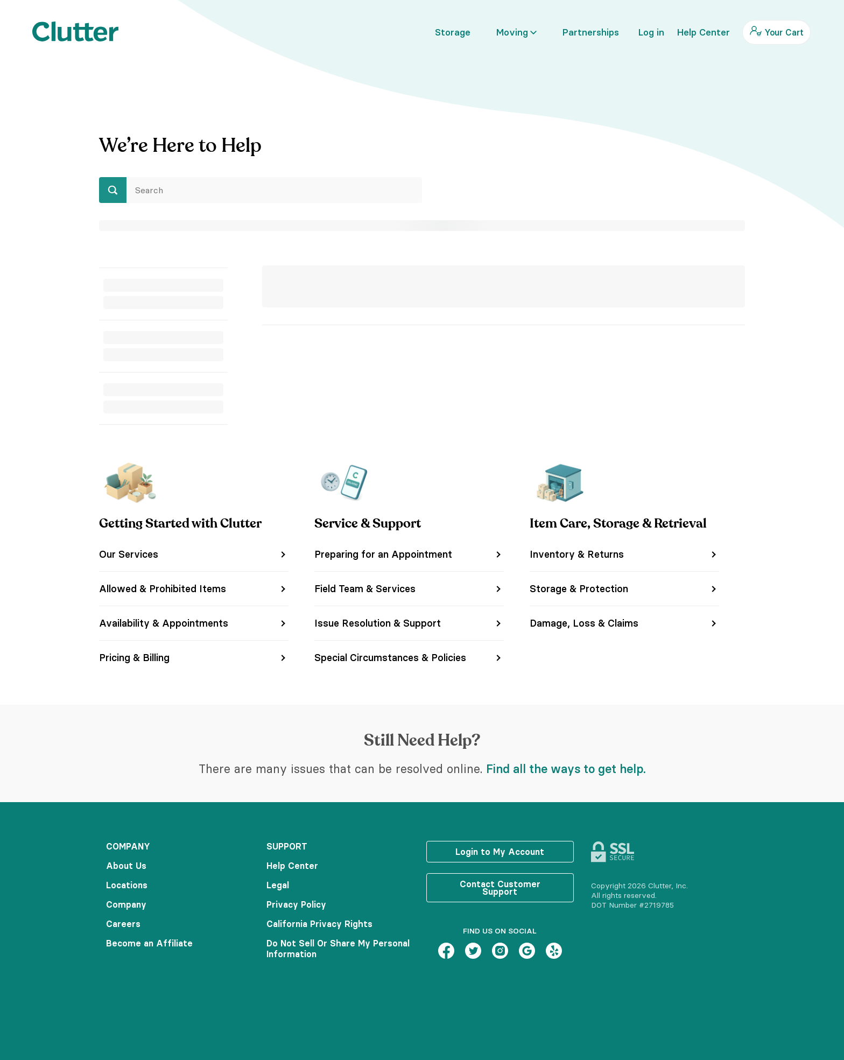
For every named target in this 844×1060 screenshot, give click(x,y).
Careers (123, 923)
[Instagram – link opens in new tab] (500, 952)
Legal (277, 885)
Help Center (292, 865)
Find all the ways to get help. (566, 769)
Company (126, 904)
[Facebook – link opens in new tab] (446, 952)
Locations (126, 885)
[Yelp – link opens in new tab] (554, 952)
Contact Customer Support (500, 888)
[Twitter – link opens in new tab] (473, 952)
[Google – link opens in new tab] (527, 952)
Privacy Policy (296, 904)
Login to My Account (499, 851)
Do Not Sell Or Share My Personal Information (338, 948)
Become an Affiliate (149, 943)
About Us (126, 865)
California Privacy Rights (319, 923)
